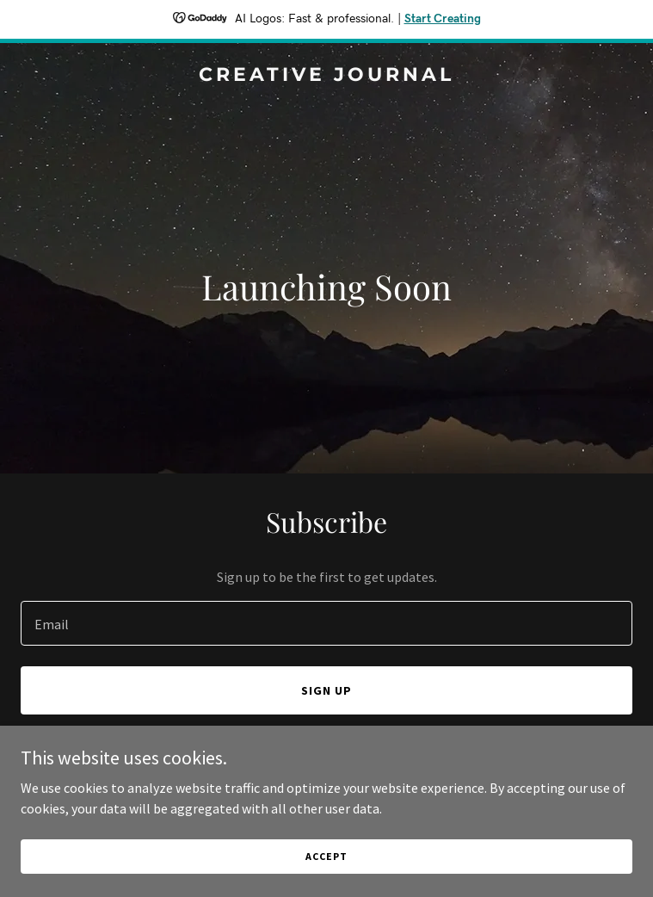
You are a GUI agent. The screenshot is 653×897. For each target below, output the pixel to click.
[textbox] (326, 623)
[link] (326, 75)
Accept (326, 856)
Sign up (326, 690)
